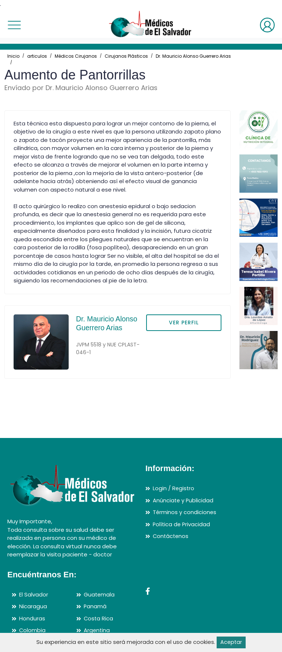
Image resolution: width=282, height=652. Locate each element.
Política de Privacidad (182, 524)
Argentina (97, 630)
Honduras (32, 618)
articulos (37, 56)
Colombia (32, 630)
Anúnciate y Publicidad (183, 500)
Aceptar (231, 642)
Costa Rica (99, 618)
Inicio (13, 56)
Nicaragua (33, 606)
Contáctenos (171, 536)
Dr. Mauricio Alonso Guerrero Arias (193, 56)
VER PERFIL (184, 322)
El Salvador (33, 594)
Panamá (95, 606)
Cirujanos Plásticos (126, 56)
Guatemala (99, 594)
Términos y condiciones (185, 512)
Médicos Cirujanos (76, 56)
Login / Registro (174, 488)
